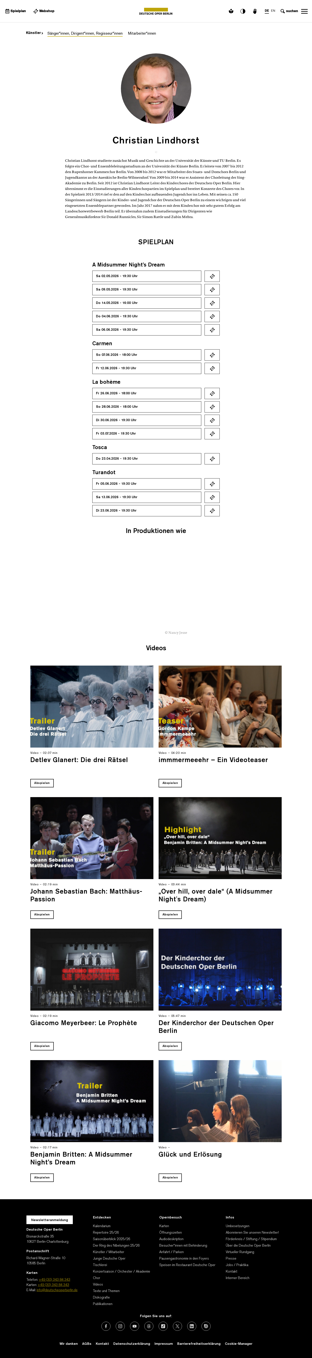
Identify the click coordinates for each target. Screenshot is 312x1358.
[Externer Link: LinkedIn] (191, 1326)
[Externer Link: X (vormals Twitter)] (177, 1326)
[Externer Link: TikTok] (163, 1326)
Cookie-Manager (238, 1344)
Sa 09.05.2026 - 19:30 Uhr (117, 289)
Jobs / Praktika (237, 1265)
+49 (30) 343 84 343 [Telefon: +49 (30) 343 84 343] (54, 1280)
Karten (164, 1226)
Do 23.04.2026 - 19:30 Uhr (117, 459)
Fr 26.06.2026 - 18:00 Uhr (116, 393)
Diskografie (101, 1297)
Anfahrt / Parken (171, 1252)
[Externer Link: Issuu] (206, 1326)
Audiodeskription (171, 1239)
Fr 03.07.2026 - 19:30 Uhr (116, 433)
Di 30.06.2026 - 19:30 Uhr (116, 420)
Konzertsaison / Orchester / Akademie (121, 1271)
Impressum (163, 1344)
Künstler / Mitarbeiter (108, 1252)
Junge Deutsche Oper (109, 1258)
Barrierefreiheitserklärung (199, 1344)
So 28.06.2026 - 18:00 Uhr (117, 407)
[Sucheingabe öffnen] (289, 11)
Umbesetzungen (237, 1226)
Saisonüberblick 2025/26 (111, 1239)
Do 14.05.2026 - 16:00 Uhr (117, 303)
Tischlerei (100, 1265)
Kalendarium (101, 1226)
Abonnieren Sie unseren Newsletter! (252, 1232)
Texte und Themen (106, 1291)
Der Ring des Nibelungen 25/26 (116, 1245)
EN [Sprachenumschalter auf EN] (273, 11)
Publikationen (102, 1304)
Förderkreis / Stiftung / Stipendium (251, 1239)
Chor (96, 1278)
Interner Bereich (237, 1278)
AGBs (86, 1344)
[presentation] (294, 613)
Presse (231, 1258)
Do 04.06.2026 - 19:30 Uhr (117, 316)
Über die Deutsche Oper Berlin (248, 1245)
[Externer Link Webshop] (43, 11)
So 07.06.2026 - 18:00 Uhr (116, 355)
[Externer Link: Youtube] (134, 1326)
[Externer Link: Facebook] (106, 1326)
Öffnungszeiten (170, 1232)
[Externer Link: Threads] (149, 1326)
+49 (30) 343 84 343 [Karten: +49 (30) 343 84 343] (53, 1285)
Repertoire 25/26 (106, 1232)
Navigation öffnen (304, 11)
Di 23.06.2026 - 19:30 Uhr (116, 510)
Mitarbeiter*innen (142, 34)
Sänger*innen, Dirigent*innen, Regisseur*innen (85, 34)
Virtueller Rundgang (240, 1252)
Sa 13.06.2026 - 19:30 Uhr (116, 497)
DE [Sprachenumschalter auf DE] (267, 11)
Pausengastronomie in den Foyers (184, 1258)
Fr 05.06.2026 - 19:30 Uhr (116, 484)
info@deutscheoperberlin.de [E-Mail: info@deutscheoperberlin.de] (57, 1290)
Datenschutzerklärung (131, 1344)
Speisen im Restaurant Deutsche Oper (187, 1265)
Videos (98, 1284)
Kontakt (231, 1271)
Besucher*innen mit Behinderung (183, 1245)
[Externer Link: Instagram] (120, 1326)
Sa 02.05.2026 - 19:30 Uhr (117, 276)
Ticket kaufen (212, 276)
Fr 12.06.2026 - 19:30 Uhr (116, 368)
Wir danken (69, 1344)
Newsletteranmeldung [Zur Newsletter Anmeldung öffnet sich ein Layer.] (49, 1220)
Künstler (34, 33)
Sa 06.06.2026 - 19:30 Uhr (117, 330)
